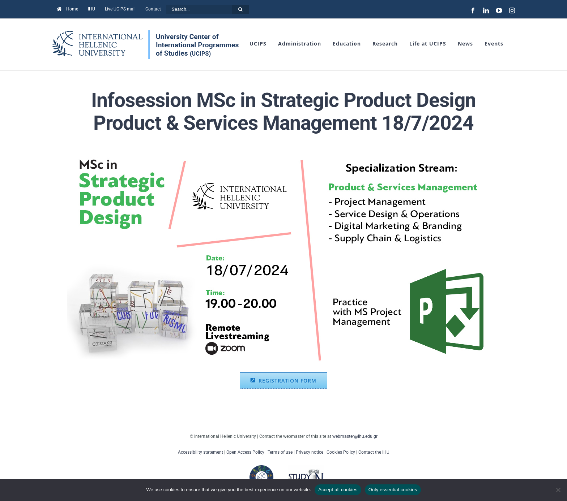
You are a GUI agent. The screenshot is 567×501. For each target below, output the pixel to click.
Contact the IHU (373, 452)
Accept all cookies (338, 489)
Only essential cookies (392, 489)
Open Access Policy (245, 452)
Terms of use (280, 452)
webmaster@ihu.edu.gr (355, 436)
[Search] (240, 9)
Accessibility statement (200, 452)
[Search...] (199, 9)
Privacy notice (309, 452)
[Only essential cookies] (558, 489)
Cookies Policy (341, 452)
